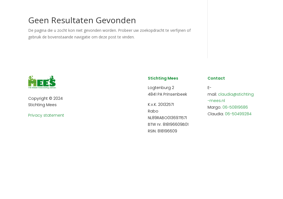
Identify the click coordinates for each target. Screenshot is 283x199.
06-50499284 (238, 114)
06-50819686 (235, 107)
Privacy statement (46, 115)
